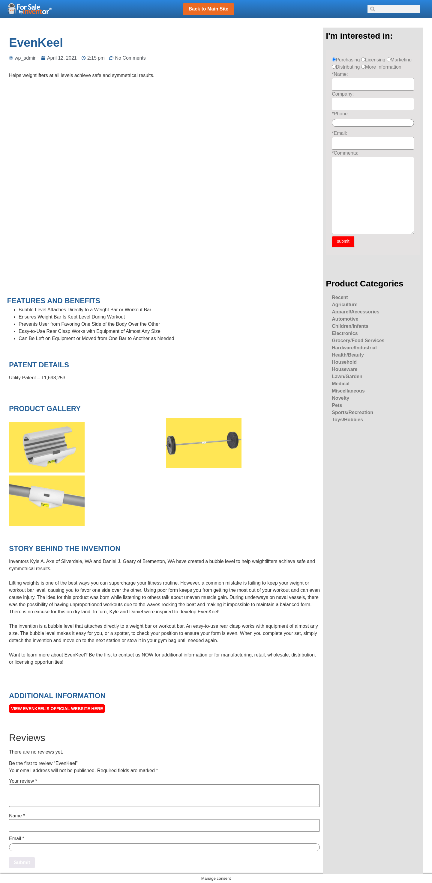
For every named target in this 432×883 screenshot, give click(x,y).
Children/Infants (350, 326)
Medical (341, 383)
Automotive (345, 318)
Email (16, 838)
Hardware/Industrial (354, 347)
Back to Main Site (208, 8)
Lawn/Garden (347, 376)
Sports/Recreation (352, 412)
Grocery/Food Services (358, 340)
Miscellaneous (348, 390)
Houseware (344, 369)
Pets (337, 405)
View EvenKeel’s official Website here (57, 708)
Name (17, 815)
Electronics (345, 333)
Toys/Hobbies (347, 419)
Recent (340, 297)
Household (344, 362)
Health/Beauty (348, 354)
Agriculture (344, 304)
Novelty (340, 398)
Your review (23, 781)
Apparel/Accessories (355, 311)
